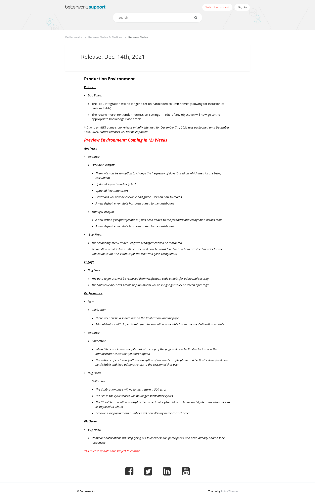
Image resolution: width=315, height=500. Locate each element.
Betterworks (73, 37)
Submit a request (217, 7)
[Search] (157, 17)
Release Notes (138, 37)
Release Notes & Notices (105, 37)
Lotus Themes (229, 491)
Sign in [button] (242, 7)
